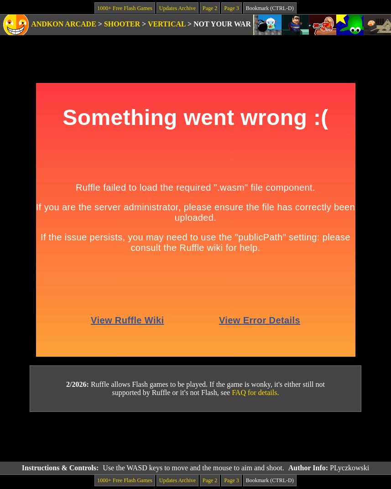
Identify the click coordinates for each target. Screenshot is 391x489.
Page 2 (210, 8)
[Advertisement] (196, 437)
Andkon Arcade (63, 24)
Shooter (122, 24)
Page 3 (231, 8)
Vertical (167, 24)
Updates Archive (177, 8)
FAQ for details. (255, 392)
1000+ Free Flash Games (124, 8)
